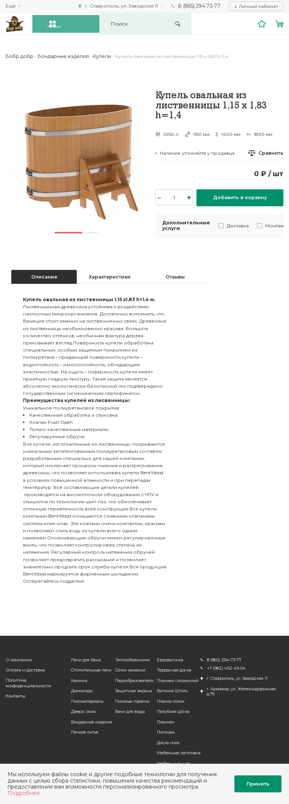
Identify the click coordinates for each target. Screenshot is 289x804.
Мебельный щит (172, 761)
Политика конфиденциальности (27, 681)
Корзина (280, 23)
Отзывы (175, 275)
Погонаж (164, 730)
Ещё (11, 6)
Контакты (15, 695)
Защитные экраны (132, 689)
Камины (76, 678)
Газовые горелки (131, 699)
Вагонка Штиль (171, 689)
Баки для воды (128, 710)
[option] (76, 157)
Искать (203, 23)
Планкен (164, 720)
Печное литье (82, 730)
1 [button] (67, 232)
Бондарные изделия (89, 720)
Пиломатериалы (84, 699)
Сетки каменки (129, 668)
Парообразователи (133, 678)
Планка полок (169, 699)
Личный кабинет (258, 6)
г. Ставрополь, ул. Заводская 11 (121, 6)
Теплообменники (131, 658)
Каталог (64, 23)
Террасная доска (173, 668)
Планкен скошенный (177, 678)
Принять (257, 784)
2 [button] (94, 232)
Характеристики (110, 275)
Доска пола (167, 741)
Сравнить (271, 152)
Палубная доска (172, 710)
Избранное (263, 23)
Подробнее (24, 793)
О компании (18, 658)
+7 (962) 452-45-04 (223, 666)
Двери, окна (80, 710)
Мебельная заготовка (177, 751)
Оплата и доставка (25, 668)
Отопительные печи (88, 668)
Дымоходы (79, 689)
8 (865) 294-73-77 (199, 6)
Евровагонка (169, 658)
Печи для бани (83, 658)
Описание (44, 275)
